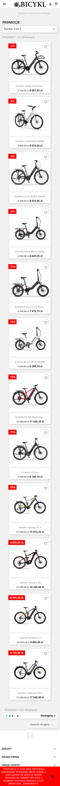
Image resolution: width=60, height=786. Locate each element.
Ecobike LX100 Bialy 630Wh (30, 141)
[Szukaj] (34, 13)
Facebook (30, 735)
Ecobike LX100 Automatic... (30, 86)
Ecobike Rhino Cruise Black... (30, 306)
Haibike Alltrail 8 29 (30, 582)
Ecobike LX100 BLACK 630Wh (30, 196)
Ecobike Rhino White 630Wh (30, 361)
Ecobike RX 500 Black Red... (30, 417)
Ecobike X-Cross (30, 472)
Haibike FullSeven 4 (30, 637)
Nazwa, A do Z (30, 29)
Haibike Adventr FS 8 (30, 527)
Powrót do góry (42, 725)
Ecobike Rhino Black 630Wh (30, 251)
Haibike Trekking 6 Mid (30, 692)
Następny (49, 716)
